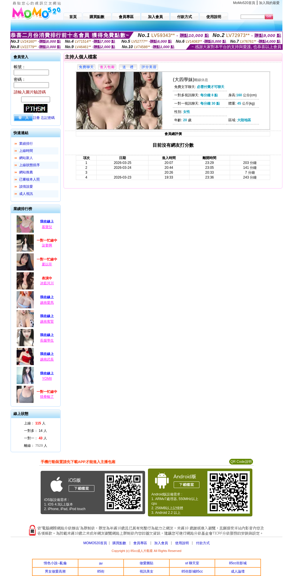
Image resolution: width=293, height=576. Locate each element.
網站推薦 (26, 172)
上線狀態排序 (29, 165)
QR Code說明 (241, 462)
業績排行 (26, 144)
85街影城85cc (192, 571)
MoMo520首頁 (244, 3)
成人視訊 (26, 194)
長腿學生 (47, 340)
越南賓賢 (47, 322)
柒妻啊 (47, 245)
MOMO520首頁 (95, 543)
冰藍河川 (47, 283)
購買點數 (119, 543)
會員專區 (140, 543)
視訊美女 (146, 571)
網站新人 (26, 158)
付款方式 (203, 543)
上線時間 (26, 151)
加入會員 (161, 543)
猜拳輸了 (47, 397)
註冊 (36, 118)
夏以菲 (47, 264)
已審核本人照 (29, 179)
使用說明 (182, 543)
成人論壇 (238, 571)
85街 (100, 571)
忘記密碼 (48, 118)
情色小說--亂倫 (55, 563)
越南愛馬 (47, 303)
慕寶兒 (47, 227)
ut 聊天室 (192, 563)
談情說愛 (26, 187)
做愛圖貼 (146, 563)
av (101, 563)
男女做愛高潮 (55, 571)
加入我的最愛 (269, 3)
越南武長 (47, 359)
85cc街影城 (238, 563)
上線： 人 (34, 423)
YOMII (47, 379)
